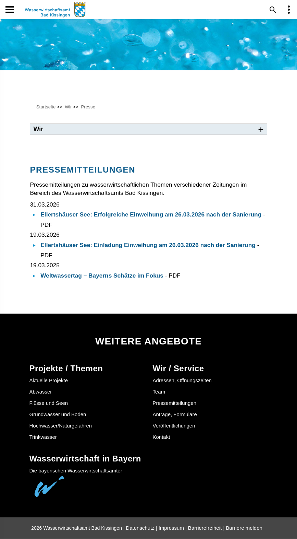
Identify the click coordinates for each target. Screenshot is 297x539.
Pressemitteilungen (175, 403)
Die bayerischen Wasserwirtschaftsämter (75, 471)
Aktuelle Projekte (48, 381)
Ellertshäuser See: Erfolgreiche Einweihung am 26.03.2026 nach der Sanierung (150, 214)
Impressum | (173, 528)
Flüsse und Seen (48, 403)
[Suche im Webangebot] (273, 9)
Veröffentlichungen (174, 426)
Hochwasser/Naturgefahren (60, 426)
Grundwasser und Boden (57, 414)
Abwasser (40, 392)
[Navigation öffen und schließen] (9, 9)
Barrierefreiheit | (206, 528)
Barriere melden (244, 528)
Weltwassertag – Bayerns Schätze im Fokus (101, 275)
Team (159, 392)
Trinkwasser (43, 437)
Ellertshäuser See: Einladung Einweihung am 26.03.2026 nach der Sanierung (148, 245)
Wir (68, 106)
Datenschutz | (141, 528)
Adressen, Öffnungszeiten (182, 381)
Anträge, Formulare (175, 414)
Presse (88, 106)
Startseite (46, 106)
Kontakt (161, 437)
